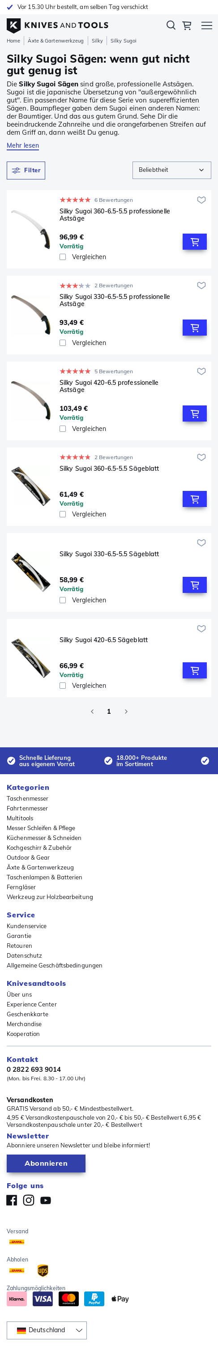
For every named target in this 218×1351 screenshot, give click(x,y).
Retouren (19, 945)
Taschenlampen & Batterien (45, 877)
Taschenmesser (27, 798)
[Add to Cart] (195, 242)
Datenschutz (24, 955)
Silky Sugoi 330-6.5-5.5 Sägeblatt (109, 554)
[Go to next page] (126, 711)
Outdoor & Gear (28, 857)
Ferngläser (21, 887)
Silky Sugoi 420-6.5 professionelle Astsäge (109, 386)
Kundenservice (27, 925)
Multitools (20, 818)
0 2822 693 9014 (34, 1069)
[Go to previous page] (92, 711)
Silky (97, 41)
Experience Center (32, 1004)
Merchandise (24, 1023)
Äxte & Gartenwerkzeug (56, 41)
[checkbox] (63, 257)
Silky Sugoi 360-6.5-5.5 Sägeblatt (109, 469)
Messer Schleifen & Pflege (41, 827)
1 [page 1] (109, 711)
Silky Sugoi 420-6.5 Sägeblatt (104, 640)
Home (13, 41)
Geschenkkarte (27, 1014)
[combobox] (172, 170)
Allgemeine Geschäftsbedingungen (55, 965)
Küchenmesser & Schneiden (44, 837)
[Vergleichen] (133, 257)
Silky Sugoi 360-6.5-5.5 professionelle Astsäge (115, 215)
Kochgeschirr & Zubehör (39, 847)
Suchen (171, 27)
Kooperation (23, 1033)
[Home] (57, 23)
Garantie (19, 935)
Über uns (19, 994)
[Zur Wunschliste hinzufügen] (201, 200)
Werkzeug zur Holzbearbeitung (50, 896)
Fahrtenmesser (27, 808)
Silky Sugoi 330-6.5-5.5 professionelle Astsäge (115, 300)
